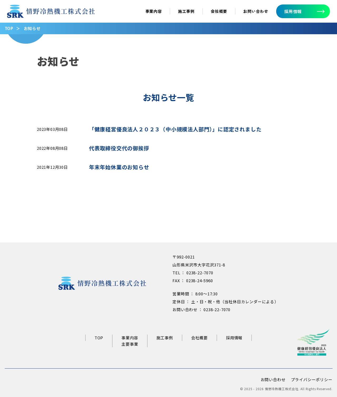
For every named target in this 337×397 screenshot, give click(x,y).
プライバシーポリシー (312, 379)
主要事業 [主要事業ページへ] (129, 344)
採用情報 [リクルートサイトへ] (234, 337)
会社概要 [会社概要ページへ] (219, 11)
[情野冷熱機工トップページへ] (51, 14)
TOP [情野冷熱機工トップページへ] (99, 337)
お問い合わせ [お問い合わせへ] (255, 11)
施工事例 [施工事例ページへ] (186, 11)
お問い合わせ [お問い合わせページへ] (273, 379)
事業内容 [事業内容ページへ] (153, 11)
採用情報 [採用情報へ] (293, 11)
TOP (9, 28)
